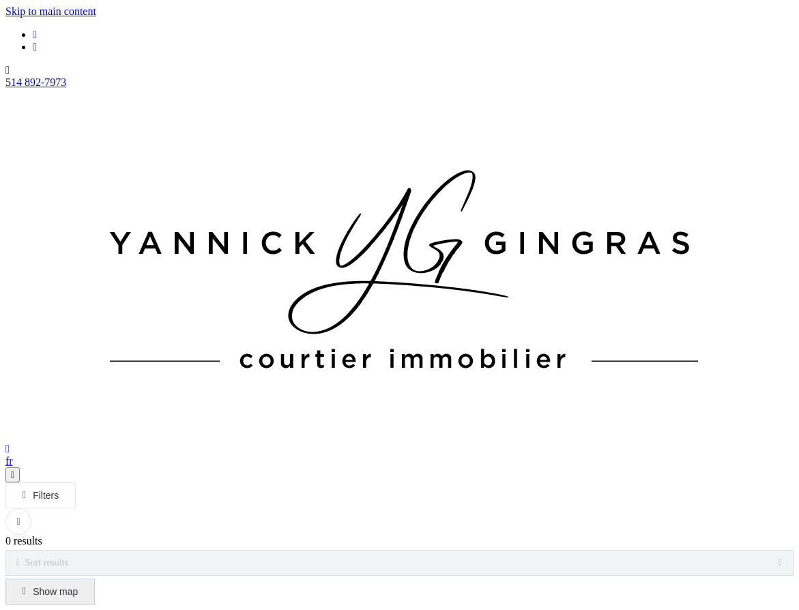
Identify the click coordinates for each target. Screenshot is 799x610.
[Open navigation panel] (12, 474)
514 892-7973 (35, 82)
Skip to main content (50, 11)
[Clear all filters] (18, 521)
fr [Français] (9, 461)
